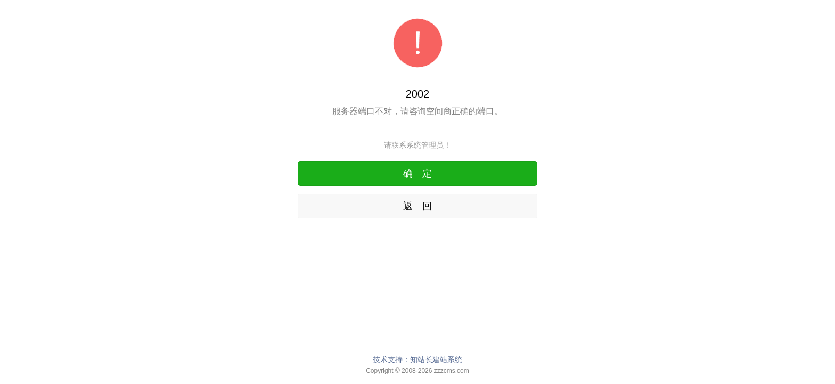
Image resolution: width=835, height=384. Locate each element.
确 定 (417, 173)
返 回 (417, 206)
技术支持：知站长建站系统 (417, 359)
